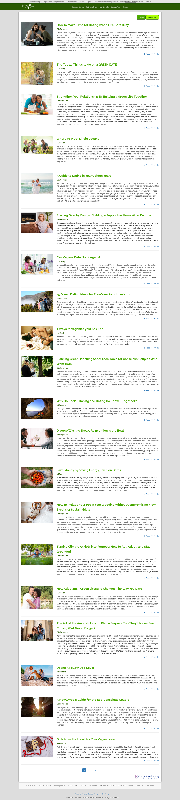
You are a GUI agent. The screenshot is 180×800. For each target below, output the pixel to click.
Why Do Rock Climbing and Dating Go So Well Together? (97, 401)
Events (125, 7)
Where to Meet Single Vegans (78, 138)
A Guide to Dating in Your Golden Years (84, 175)
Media (130, 785)
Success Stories (78, 7)
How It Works (104, 7)
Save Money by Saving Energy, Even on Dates (89, 470)
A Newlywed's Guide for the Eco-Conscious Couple (93, 699)
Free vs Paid (115, 7)
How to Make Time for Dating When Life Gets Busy (93, 25)
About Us (139, 785)
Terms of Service (81, 794)
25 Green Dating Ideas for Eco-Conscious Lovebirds (93, 294)
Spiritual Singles (28, 6)
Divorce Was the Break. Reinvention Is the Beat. (90, 430)
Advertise (122, 785)
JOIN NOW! (152, 17)
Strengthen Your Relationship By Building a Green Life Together (102, 96)
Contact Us (150, 785)
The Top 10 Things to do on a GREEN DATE (87, 64)
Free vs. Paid (73, 785)
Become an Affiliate (108, 785)
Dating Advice (91, 7)
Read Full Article (151, 54)
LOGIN (141, 17)
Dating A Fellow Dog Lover (75, 667)
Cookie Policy (130, 2)
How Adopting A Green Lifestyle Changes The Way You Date (99, 588)
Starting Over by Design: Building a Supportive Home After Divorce (104, 215)
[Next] (92, 770)
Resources (92, 785)
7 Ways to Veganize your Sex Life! (80, 329)
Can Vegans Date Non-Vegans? (78, 257)
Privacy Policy (93, 794)
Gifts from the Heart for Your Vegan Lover (86, 739)
